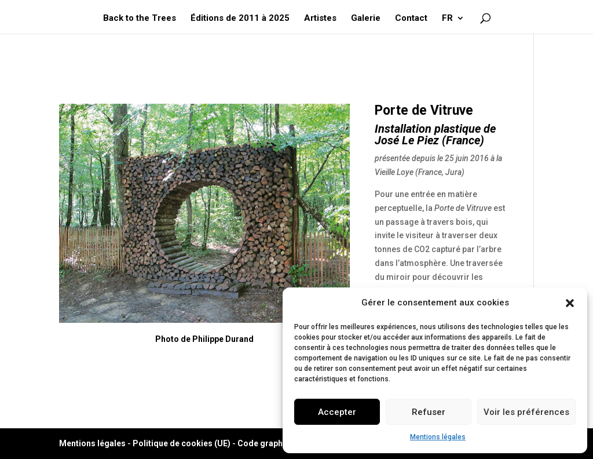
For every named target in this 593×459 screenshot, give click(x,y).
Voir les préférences (526, 412)
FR (447, 18)
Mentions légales (438, 437)
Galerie (365, 18)
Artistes (320, 18)
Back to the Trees (139, 18)
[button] (570, 303)
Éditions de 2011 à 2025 (240, 18)
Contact (411, 18)
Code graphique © (272, 443)
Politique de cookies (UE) (181, 443)
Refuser (428, 412)
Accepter (337, 412)
